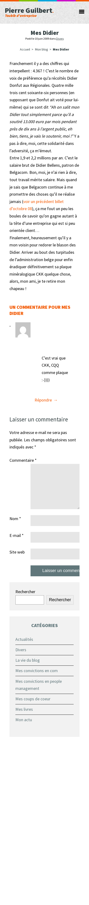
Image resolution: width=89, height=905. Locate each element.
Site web (17, 552)
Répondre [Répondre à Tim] (43, 400)
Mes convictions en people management (38, 685)
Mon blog (41, 49)
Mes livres (24, 709)
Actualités (24, 639)
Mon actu (23, 719)
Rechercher (25, 591)
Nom (15, 518)
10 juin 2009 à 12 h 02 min (52, 343)
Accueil (25, 49)
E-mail (16, 535)
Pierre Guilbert (38, 11)
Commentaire (23, 460)
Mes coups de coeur (32, 699)
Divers (60, 38)
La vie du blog (27, 660)
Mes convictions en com (36, 670)
